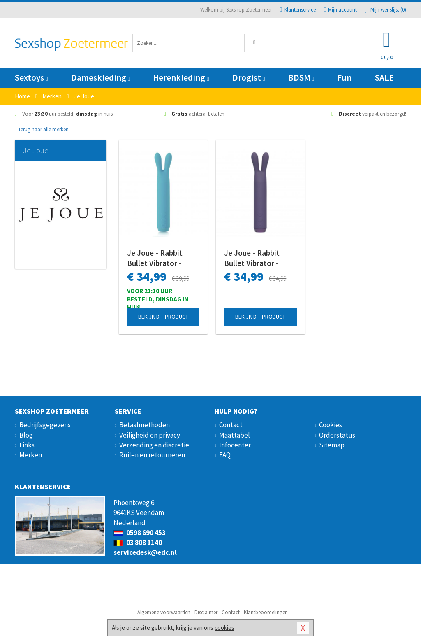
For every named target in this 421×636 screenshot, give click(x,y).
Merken (30, 454)
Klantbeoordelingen (266, 612)
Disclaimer (205, 612)
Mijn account (340, 9)
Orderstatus (337, 435)
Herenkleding (181, 77)
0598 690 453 (139, 532)
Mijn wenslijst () (385, 9)
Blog (26, 435)
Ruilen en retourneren (152, 454)
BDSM (301, 77)
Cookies (330, 424)
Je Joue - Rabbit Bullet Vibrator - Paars (252, 258)
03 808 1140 (137, 542)
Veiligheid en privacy (149, 435)
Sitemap (332, 445)
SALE (384, 77)
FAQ (225, 454)
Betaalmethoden (144, 424)
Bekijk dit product (163, 316)
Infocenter (235, 445)
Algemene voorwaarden (163, 612)
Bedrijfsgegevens (45, 424)
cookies (224, 627)
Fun (344, 77)
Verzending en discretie (154, 445)
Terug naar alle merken (42, 129)
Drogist (248, 77)
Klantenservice (298, 9)
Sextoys (31, 77)
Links (27, 445)
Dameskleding (100, 77)
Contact (231, 424)
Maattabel (234, 435)
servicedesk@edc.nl (145, 552)
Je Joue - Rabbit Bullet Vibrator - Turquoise (155, 258)
